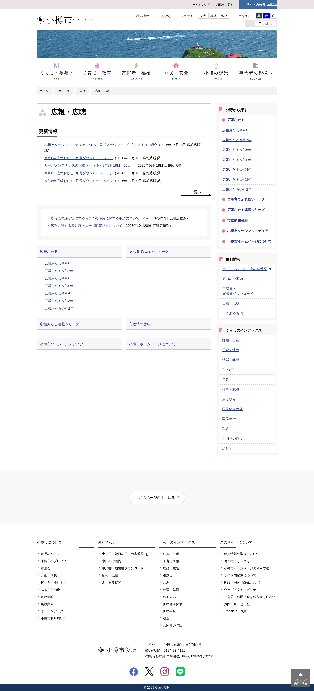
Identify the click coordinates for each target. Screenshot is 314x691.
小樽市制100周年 (53, 618)
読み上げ (142, 16)
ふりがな (165, 16)
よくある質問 (232, 313)
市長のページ (50, 554)
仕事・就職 (230, 389)
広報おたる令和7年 (237, 140)
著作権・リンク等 (237, 561)
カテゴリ (63, 90)
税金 (225, 429)
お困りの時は (232, 439)
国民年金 (229, 419)
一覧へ (196, 192)
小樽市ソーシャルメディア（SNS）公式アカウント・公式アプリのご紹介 (100, 145)
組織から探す (224, 4)
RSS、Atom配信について (242, 582)
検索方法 (272, 4)
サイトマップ (201, 4)
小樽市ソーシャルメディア (247, 231)
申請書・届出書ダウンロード (123, 568)
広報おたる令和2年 (237, 189)
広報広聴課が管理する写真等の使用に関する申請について (95, 218)
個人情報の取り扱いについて (245, 554)
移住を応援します (53, 582)
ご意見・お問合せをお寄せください (249, 597)
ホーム (44, 90)
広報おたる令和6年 (237, 150)
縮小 (224, 16)
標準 (213, 16)
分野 (82, 90)
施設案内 (47, 604)
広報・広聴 (102, 90)
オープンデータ (52, 611)
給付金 (227, 448)
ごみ (225, 379)
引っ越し (229, 370)
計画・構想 (49, 575)
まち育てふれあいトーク (246, 199)
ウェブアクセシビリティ (241, 589)
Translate (265, 23)
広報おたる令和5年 (237, 160)
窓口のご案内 (232, 279)
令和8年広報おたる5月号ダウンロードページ (78, 173)
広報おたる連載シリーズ (246, 210)
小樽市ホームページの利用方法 (246, 568)
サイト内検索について (240, 575)
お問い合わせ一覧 (237, 604)
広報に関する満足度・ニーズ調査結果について (86, 226)
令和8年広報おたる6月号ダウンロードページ (78, 158)
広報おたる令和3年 (237, 180)
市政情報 (47, 597)
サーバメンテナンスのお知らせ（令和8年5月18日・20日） (89, 165)
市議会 (45, 568)
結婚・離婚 (230, 360)
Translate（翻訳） (237, 611)
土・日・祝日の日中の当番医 (246, 269)
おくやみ (229, 399)
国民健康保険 (232, 409)
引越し (168, 575)
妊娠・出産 (230, 340)
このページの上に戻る (157, 497)
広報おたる (235, 120)
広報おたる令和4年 (237, 170)
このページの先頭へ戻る (300, 681)
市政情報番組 (237, 220)
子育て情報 (230, 350)
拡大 (203, 16)
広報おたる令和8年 (237, 130)
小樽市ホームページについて (249, 241)
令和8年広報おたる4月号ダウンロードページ (78, 181)
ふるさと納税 (50, 589)
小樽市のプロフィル (55, 561)
